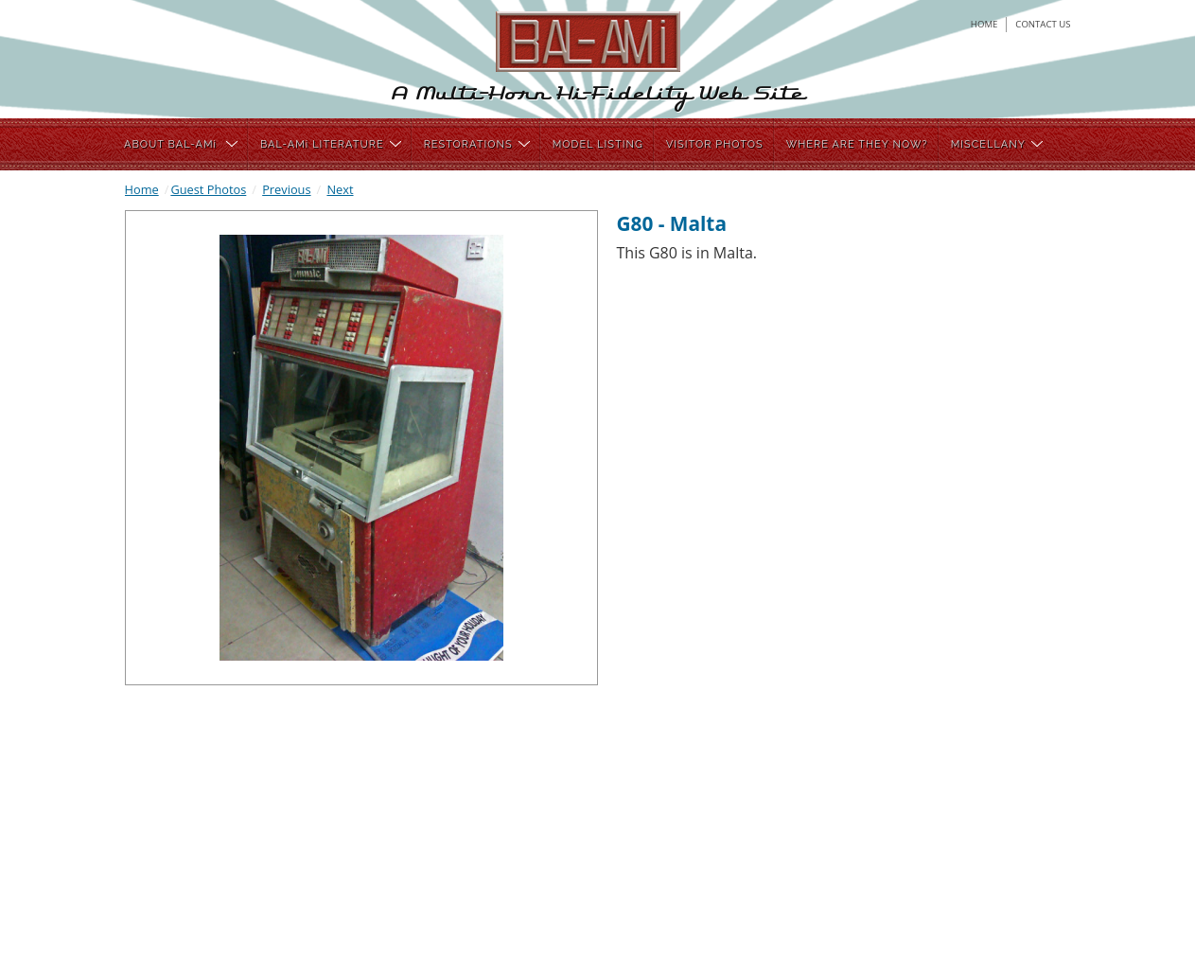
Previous (286, 189)
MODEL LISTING (598, 144)
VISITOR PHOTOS (715, 144)
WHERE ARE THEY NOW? (857, 144)
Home (142, 189)
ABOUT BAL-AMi (180, 144)
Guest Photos (208, 189)
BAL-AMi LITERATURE (330, 144)
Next (339, 189)
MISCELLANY (997, 144)
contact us (1042, 24)
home (984, 24)
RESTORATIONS (477, 144)
